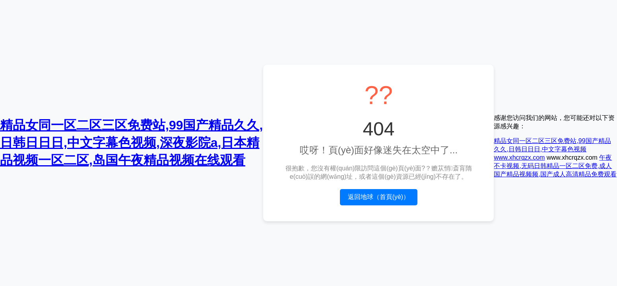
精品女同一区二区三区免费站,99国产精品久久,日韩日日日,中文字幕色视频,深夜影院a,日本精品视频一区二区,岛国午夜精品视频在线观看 (131, 142)
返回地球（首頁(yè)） (379, 196)
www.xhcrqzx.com (519, 157)
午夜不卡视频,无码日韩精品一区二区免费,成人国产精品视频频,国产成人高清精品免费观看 (555, 166)
